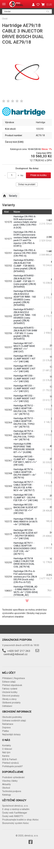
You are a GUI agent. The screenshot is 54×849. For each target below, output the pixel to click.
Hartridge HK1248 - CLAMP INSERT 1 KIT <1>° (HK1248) (24, 359)
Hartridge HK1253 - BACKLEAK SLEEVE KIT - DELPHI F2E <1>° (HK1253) (26, 508)
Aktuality (6, 784)
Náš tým (6, 752)
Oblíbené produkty (11, 702)
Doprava (6, 727)
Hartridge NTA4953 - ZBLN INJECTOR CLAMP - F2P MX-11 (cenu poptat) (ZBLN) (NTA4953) (25, 281)
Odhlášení (7, 706)
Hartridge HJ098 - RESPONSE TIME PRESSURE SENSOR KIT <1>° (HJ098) (24, 448)
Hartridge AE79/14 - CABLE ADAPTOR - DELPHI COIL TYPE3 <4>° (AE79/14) (24, 435)
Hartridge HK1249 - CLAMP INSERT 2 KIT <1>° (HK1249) (24, 369)
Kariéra (5, 756)
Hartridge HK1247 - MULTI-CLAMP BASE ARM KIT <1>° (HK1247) (24, 347)
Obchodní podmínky (12, 717)
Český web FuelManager (14, 812)
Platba (5, 731)
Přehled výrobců (10, 762)
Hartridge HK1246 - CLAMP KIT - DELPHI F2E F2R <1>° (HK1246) (26, 497)
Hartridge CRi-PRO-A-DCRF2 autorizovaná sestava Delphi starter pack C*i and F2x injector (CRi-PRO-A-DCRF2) (25, 239)
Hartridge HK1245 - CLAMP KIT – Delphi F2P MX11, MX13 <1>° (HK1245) (25, 460)
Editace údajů (9, 681)
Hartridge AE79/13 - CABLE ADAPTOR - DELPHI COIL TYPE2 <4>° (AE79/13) (24, 422)
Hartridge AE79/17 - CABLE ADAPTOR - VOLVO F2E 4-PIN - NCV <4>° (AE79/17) (24, 486)
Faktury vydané (9, 688)
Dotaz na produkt (26, 184)
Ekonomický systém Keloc (15, 823)
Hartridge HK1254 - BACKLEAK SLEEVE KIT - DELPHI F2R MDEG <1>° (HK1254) (26, 534)
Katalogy (6, 794)
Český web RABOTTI (12, 816)
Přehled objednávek (12, 685)
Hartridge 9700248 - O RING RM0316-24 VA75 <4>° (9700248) (25, 522)
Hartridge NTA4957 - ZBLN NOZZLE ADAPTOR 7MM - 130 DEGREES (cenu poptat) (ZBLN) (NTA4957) (25, 316)
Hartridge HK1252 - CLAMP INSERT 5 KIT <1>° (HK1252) (24, 398)
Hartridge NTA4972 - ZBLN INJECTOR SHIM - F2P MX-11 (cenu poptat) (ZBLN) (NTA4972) (25, 333)
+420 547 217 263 (18, 651)
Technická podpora (11, 791)
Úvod (4, 18)
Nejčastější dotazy (11, 734)
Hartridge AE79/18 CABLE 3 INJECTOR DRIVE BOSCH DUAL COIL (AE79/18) (24, 562)
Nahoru (4, 195)
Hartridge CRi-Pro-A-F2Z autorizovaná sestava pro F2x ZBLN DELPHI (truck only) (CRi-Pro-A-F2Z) (25, 577)
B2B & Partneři (9, 759)
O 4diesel (7, 749)
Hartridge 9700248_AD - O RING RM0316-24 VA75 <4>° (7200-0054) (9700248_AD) (26, 590)
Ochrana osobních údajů (14, 720)
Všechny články (10, 780)
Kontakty (6, 745)
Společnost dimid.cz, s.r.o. (15, 805)
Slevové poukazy (10, 695)
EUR (49, 4)
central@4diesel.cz (16, 654)
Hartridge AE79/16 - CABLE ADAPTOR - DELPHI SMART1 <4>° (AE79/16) (25, 473)
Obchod (6, 787)
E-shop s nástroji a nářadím (15, 809)
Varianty (13, 195)
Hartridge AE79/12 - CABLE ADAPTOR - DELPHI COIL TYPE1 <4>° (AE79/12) (24, 409)
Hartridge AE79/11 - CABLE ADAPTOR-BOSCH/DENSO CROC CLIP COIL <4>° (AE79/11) (25, 548)
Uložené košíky (9, 692)
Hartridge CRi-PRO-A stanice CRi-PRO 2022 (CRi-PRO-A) (25, 253)
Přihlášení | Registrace (13, 678)
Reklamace (7, 724)
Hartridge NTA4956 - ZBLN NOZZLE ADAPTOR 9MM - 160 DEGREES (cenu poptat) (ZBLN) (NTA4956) (25, 298)
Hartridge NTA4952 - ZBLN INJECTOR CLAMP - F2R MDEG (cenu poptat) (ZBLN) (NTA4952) (25, 266)
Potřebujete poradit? (12, 766)
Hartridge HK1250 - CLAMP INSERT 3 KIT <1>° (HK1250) (24, 378)
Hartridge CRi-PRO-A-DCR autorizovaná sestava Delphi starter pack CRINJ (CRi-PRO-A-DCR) (25, 222)
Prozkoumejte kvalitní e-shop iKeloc (20, 819)
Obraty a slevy (9, 699)
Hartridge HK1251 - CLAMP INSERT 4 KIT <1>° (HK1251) (24, 388)
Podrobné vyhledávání (13, 777)
